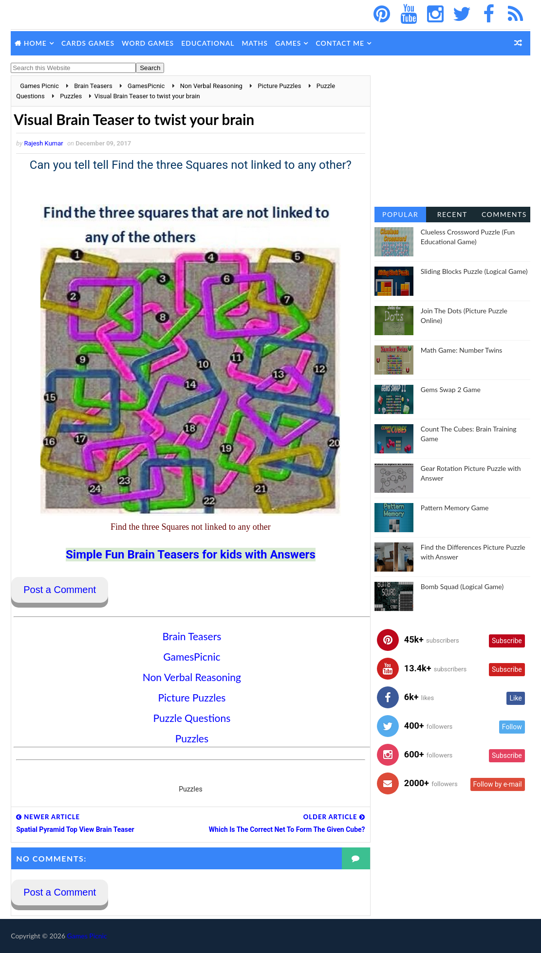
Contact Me (340, 43)
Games (288, 43)
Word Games (148, 43)
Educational (207, 43)
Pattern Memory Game (455, 507)
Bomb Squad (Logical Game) (462, 586)
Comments (504, 214)
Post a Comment (59, 590)
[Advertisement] (452, 136)
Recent (452, 214)
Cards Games (87, 43)
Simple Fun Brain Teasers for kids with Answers (187, 554)
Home (35, 43)
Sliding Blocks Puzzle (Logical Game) (474, 271)
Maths (254, 43)
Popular (400, 214)
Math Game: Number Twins (462, 350)
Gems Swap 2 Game (451, 389)
